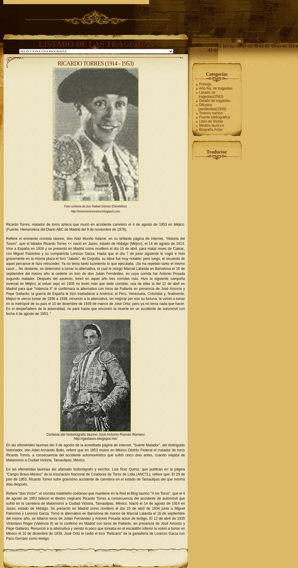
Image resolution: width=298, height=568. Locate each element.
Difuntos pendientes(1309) (212, 107)
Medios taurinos (211, 125)
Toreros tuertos (211, 113)
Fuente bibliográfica (214, 117)
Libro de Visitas (211, 121)
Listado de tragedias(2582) (211, 94)
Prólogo (205, 84)
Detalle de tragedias (215, 101)
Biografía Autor (211, 130)
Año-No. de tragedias (216, 88)
